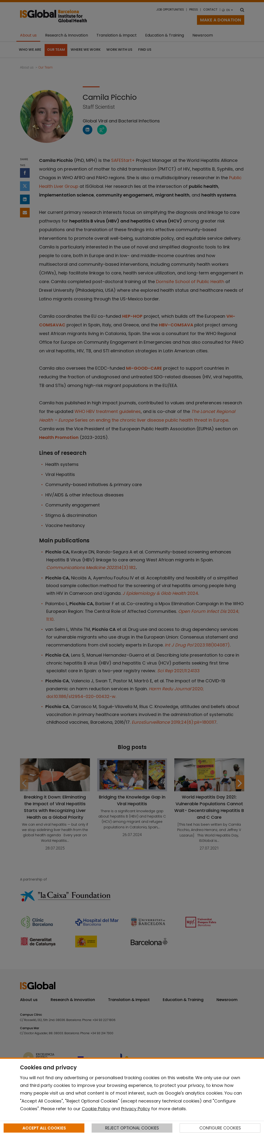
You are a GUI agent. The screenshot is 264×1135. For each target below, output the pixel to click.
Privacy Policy (135, 1109)
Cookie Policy (96, 1109)
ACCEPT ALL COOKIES (44, 1128)
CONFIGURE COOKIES (220, 1128)
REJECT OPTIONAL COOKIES (132, 1128)
